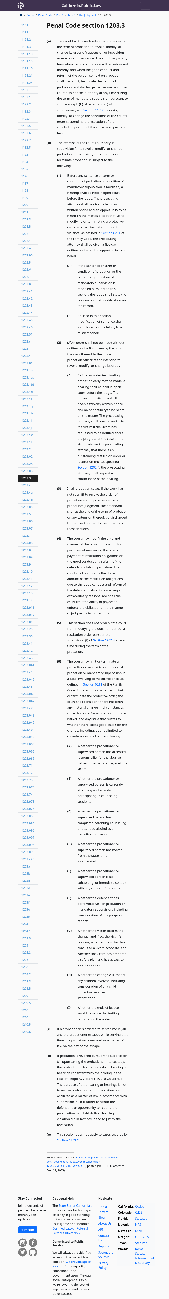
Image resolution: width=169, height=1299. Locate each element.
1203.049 (27, 723)
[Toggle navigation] (145, 6)
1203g (25, 909)
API (100, 1229)
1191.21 (27, 75)
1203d (25, 888)
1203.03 (27, 471)
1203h (25, 917)
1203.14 (27, 600)
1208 (24, 967)
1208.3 (26, 981)
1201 (24, 212)
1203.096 (27, 830)
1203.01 (27, 363)
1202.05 (27, 255)
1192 (24, 90)
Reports (104, 1246)
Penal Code (45, 15)
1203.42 (27, 651)
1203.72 (27, 773)
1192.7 (26, 140)
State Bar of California (74, 1206)
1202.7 (26, 277)
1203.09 (27, 557)
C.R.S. (139, 1212)
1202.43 (27, 305)
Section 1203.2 (68, 1140)
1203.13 (27, 593)
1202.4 (26, 248)
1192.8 (26, 147)
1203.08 (27, 543)
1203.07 (27, 528)
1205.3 (26, 953)
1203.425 (27, 859)
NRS (138, 1225)
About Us (104, 1223)
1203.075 (27, 801)
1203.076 (27, 809)
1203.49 (27, 730)
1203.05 (27, 507)
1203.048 (27, 715)
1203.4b (27, 500)
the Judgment (87, 15)
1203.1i (26, 420)
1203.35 (27, 636)
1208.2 (26, 974)
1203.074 (27, 787)
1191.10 (27, 54)
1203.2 (26, 449)
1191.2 (26, 39)
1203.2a (27, 464)
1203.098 (27, 845)
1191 (24, 25)
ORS (146, 1237)
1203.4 (26, 485)
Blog (101, 1217)
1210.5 (26, 1024)
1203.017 (27, 615)
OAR (138, 1237)
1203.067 (27, 758)
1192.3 (26, 111)
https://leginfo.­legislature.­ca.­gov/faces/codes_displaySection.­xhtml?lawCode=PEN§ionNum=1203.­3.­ (84, 1162)
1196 (24, 176)
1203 (24, 349)
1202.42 (27, 298)
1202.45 (27, 320)
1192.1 (26, 97)
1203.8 (26, 550)
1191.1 (26, 32)
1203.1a (27, 370)
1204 (24, 924)
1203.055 (27, 737)
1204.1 (26, 931)
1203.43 (27, 658)
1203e (25, 895)
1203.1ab (28, 377)
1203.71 (27, 766)
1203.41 (27, 643)
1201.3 (26, 219)
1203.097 (27, 837)
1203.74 (27, 794)
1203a (25, 866)
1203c (25, 881)
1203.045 (27, 679)
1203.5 (26, 514)
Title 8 (71, 15)
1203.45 (27, 687)
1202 (24, 234)
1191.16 (27, 68)
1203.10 (27, 572)
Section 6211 (110, 233)
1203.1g (27, 406)
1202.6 (26, 269)
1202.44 (27, 313)
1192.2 (26, 104)
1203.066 (27, 751)
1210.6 (26, 1032)
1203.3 (26, 478)
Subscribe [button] (28, 1230)
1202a (25, 341)
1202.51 (27, 334)
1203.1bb (28, 385)
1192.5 (26, 126)
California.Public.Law (81, 5)
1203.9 (26, 564)
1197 (24, 183)
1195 (24, 169)
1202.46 (27, 327)
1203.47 (27, 708)
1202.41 (27, 291)
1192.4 (26, 119)
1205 (24, 945)
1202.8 (26, 284)
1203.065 (27, 744)
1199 (24, 198)
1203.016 (27, 607)
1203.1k (27, 435)
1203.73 (27, 780)
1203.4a (27, 492)
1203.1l (26, 442)
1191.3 (26, 47)
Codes (30, 15)
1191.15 (27, 61)
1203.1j (26, 428)
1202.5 (26, 262)
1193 (24, 155)
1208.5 (26, 988)
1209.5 (26, 1003)
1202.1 (26, 241)
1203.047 (27, 701)
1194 (24, 162)
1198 (24, 191)
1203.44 (27, 672)
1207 (24, 960)
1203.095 (27, 823)
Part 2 (60, 15)
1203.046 (27, 694)
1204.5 (26, 938)
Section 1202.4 (88, 467)
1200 (24, 205)
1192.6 (26, 133)
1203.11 (27, 579)
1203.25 (27, 629)
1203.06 (27, 521)
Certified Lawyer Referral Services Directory (70, 1230)
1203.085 (27, 816)
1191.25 (27, 83)
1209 (24, 996)
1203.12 (27, 586)
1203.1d (27, 392)
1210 (24, 1010)
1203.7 (26, 536)
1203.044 (27, 665)
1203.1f (26, 399)
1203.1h (27, 413)
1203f (25, 902)
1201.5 (26, 226)
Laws (139, 1231)
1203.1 (26, 356)
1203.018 (27, 622)
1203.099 (27, 852)
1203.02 (27, 456)
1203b (25, 873)
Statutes (141, 1218)
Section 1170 (93, 110)
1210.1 (26, 1017)
